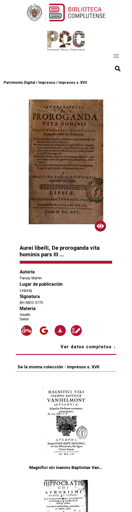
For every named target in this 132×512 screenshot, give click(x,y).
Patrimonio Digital (19, 82)
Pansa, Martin (31, 278)
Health (25, 315)
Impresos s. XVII (72, 82)
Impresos (46, 82)
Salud (24, 319)
